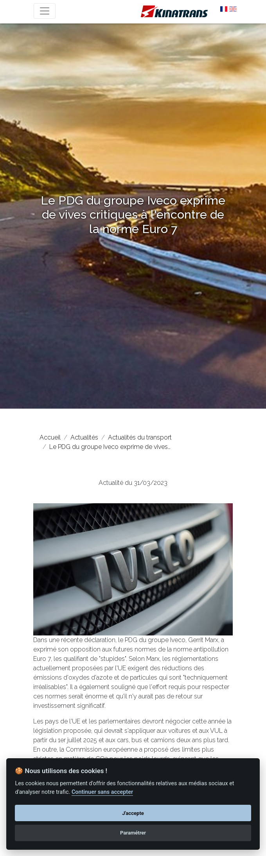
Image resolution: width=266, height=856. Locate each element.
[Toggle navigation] (45, 11)
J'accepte (133, 813)
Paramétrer (133, 833)
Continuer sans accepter (102, 792)
